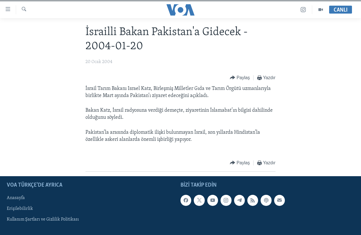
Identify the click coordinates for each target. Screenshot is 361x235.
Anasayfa (16, 198)
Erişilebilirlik (20, 208)
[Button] (240, 78)
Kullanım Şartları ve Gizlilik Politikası (43, 219)
